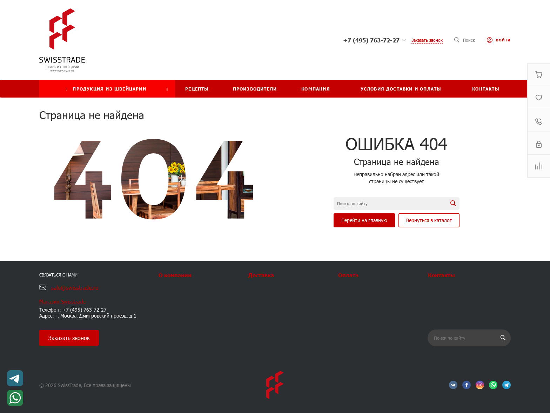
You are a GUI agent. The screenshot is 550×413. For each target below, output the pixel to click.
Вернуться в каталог (429, 220)
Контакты (441, 275)
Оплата (348, 275)
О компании (175, 275)
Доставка (261, 275)
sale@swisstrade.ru (75, 287)
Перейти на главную (364, 220)
